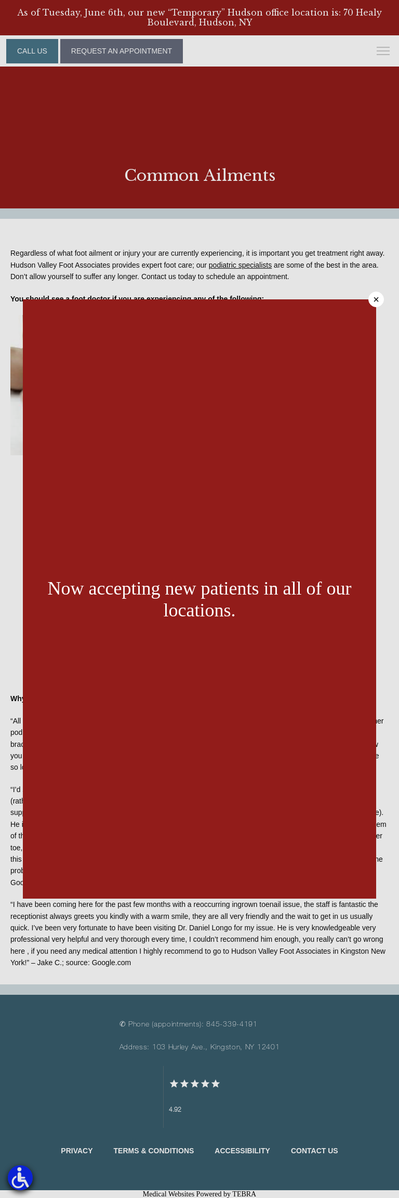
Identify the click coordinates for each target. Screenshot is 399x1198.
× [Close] (376, 299)
